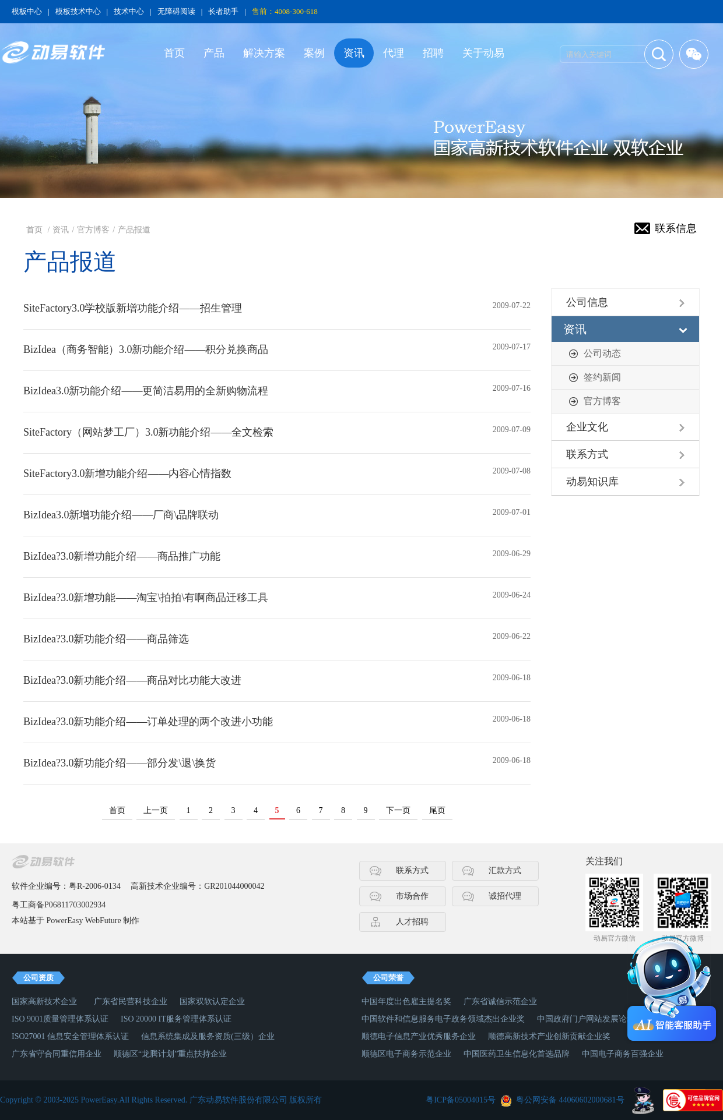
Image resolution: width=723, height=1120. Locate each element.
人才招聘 (412, 921)
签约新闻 (602, 377)
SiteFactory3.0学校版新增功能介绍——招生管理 (133, 308)
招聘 (433, 53)
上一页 (155, 810)
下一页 (398, 810)
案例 (314, 53)
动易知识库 (592, 481)
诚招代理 (505, 896)
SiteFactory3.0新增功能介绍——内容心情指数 (127, 473)
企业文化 (587, 427)
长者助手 (223, 11)
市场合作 (412, 896)
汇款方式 (505, 870)
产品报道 (134, 229)
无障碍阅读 (176, 11)
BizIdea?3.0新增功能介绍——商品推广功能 (121, 556)
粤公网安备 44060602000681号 (570, 1100)
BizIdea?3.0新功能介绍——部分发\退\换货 (119, 763)
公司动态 (602, 353)
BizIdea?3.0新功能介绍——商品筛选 (106, 639)
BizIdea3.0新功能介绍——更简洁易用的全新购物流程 (145, 391)
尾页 (437, 810)
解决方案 (264, 53)
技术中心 (129, 11)
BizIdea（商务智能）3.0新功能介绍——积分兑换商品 (145, 349)
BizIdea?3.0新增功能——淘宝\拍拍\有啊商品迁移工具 (145, 597)
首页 (174, 53)
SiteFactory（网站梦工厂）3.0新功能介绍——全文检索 (148, 432)
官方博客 (93, 229)
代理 (393, 53)
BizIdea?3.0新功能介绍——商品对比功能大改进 (132, 680)
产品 (213, 53)
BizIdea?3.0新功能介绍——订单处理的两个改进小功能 (148, 721)
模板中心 (27, 11)
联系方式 (587, 454)
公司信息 (587, 302)
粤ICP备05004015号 (461, 1100)
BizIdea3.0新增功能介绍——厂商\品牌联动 (121, 515)
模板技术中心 (78, 11)
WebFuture (103, 920)
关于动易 (483, 53)
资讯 (353, 53)
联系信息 (676, 228)
